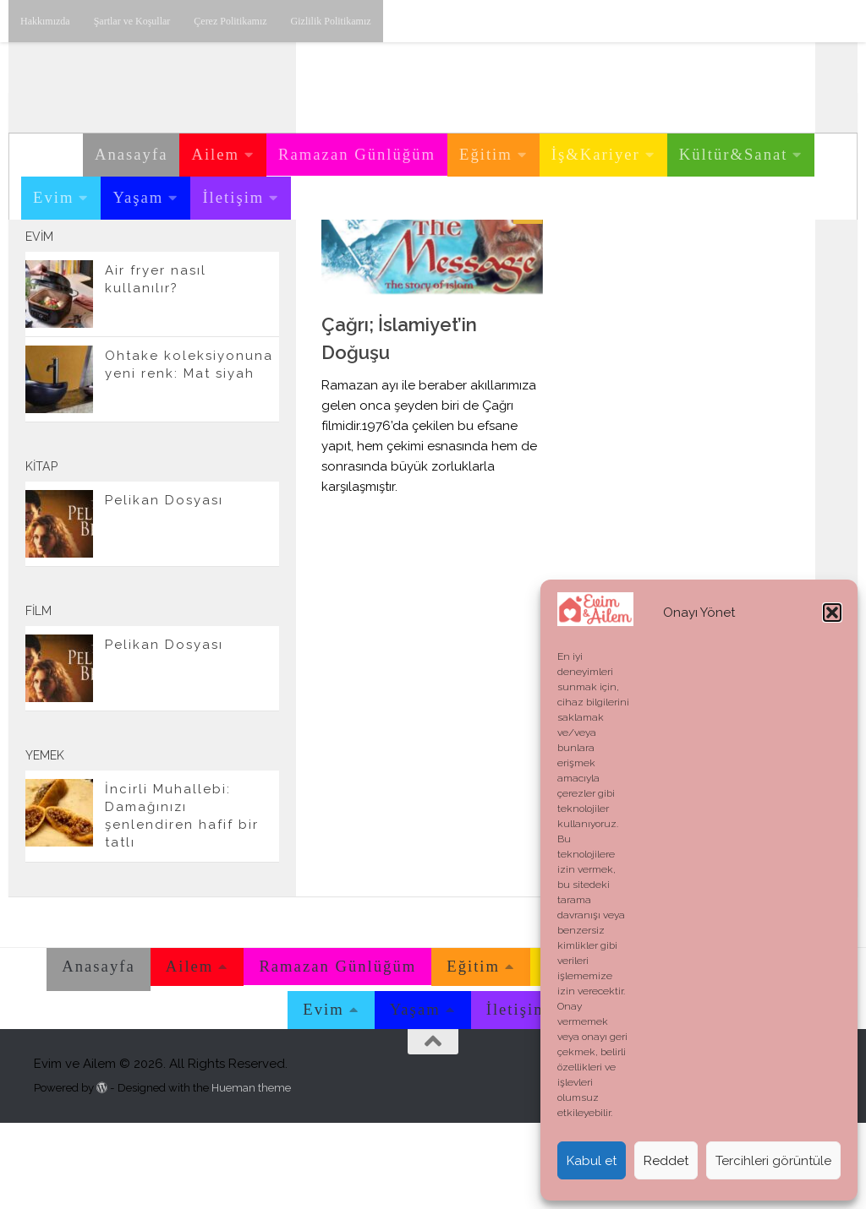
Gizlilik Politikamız (331, 21)
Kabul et (592, 1160)
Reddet (666, 1160)
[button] (832, 612)
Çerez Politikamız (230, 21)
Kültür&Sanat (733, 154)
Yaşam (137, 197)
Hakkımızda (45, 21)
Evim (53, 197)
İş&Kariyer (595, 154)
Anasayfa (131, 154)
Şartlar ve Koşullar (132, 21)
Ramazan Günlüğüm (357, 154)
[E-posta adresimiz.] (260, 269)
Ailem (215, 154)
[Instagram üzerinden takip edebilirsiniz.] (179, 269)
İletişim (233, 197)
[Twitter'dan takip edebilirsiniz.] (233, 269)
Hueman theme (251, 1173)
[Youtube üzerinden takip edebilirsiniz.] (206, 269)
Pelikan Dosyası (164, 586)
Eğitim (485, 154)
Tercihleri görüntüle (773, 1160)
